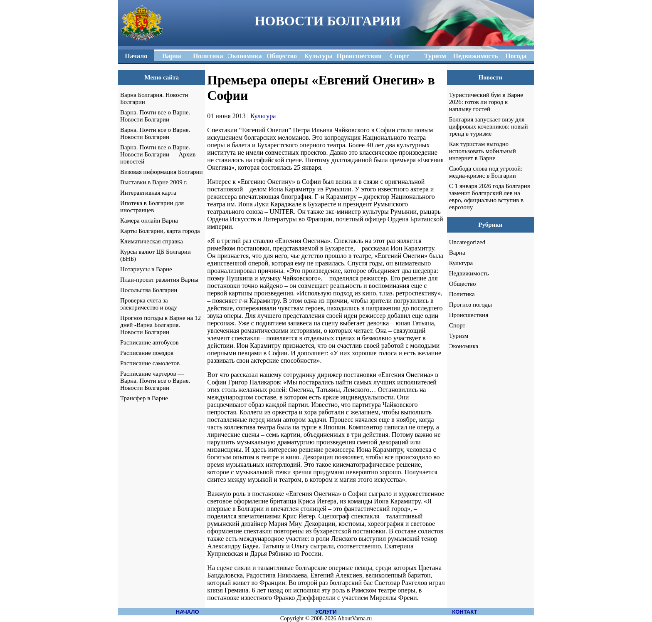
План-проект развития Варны (159, 279)
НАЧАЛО (187, 612)
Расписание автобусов (149, 342)
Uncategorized (467, 242)
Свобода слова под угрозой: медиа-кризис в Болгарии (486, 172)
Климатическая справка (151, 241)
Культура (263, 115)
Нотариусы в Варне (146, 269)
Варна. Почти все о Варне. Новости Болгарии (155, 116)
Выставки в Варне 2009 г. (154, 182)
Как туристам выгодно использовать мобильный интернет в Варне (482, 151)
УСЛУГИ (325, 612)
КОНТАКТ (464, 612)
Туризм (459, 335)
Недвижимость (469, 273)
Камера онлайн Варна (149, 220)
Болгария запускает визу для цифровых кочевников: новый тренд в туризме (488, 126)
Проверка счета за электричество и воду (148, 304)
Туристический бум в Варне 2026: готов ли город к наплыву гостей (486, 102)
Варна (457, 252)
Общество (462, 283)
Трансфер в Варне (144, 398)
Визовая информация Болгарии (161, 172)
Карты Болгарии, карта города (160, 231)
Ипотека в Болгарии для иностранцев (152, 206)
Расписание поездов (146, 352)
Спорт (457, 325)
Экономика (463, 346)
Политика (462, 294)
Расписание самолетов (150, 363)
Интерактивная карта (148, 192)
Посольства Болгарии (148, 290)
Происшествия (468, 315)
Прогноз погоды (470, 304)
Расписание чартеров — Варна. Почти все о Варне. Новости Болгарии (155, 380)
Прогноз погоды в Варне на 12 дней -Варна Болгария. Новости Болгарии (160, 325)
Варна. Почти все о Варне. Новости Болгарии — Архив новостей (157, 154)
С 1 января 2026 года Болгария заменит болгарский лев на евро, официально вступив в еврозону (489, 197)
